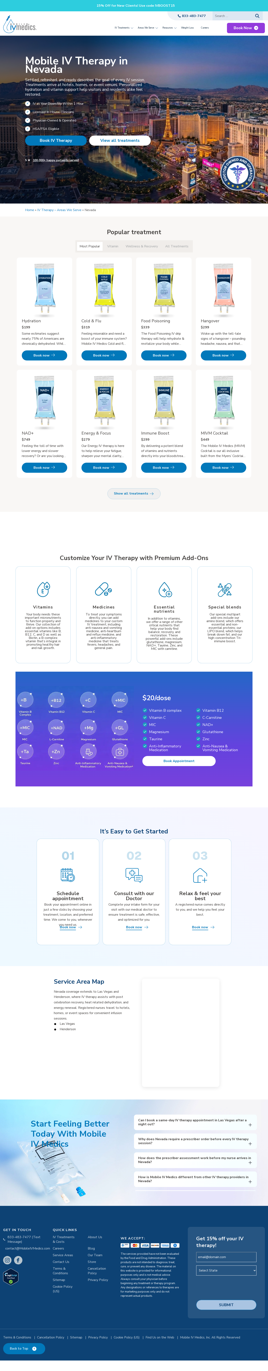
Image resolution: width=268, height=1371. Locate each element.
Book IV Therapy (56, 140)
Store (92, 1274)
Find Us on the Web (160, 1349)
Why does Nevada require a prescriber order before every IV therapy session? (193, 1153)
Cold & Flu (91, 321)
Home (29, 210)
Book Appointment (179, 765)
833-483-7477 (194, 16)
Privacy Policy (98, 1292)
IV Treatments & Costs (64, 1251)
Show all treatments (134, 493)
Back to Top (19, 1359)
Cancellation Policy (97, 1282)
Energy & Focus (96, 433)
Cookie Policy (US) (62, 1301)
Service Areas (63, 1267)
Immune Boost (155, 433)
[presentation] (228, 1299)
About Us (95, 1249)
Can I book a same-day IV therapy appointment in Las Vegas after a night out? (192, 1134)
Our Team (95, 1267)
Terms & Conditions (60, 1282)
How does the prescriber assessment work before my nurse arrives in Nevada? (194, 1172)
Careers (58, 1260)
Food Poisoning (155, 321)
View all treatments (120, 140)
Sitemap (59, 1292)
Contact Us (61, 1274)
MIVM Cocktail (214, 433)
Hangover (210, 321)
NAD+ (28, 433)
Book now (42, 355)
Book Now (243, 27)
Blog (91, 1260)
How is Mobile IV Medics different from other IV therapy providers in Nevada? (193, 1191)
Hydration (31, 321)
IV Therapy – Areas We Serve (59, 210)
